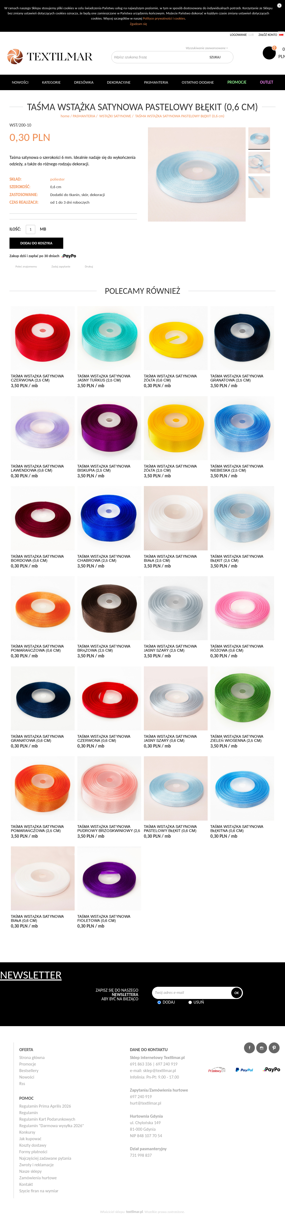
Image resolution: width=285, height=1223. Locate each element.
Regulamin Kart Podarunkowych (47, 1119)
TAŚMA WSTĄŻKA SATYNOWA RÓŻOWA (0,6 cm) (236, 648)
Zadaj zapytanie (61, 266)
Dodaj (169, 1002)
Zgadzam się (138, 24)
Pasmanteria (156, 82)
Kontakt (26, 1184)
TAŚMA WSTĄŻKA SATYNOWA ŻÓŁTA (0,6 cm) (170, 378)
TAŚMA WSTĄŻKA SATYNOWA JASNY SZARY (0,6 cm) (170, 739)
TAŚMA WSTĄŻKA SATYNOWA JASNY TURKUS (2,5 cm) (103, 378)
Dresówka (83, 82)
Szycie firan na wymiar (38, 1190)
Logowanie (238, 35)
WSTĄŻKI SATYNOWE (115, 116)
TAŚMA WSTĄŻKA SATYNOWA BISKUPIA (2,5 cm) (103, 468)
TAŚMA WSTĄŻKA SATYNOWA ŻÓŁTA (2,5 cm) (170, 468)
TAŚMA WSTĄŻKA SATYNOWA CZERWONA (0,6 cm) (103, 739)
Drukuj (89, 266)
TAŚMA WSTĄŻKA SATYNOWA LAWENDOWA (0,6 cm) (37, 468)
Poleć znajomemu (26, 266)
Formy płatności (33, 1151)
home (65, 116)
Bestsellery (29, 1070)
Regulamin (28, 1112)
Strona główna (32, 1057)
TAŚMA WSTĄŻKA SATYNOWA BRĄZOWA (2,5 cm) (103, 648)
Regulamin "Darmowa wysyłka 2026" (51, 1125)
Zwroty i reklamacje (36, 1164)
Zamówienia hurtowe (38, 1177)
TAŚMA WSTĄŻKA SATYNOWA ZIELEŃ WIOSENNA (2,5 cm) (236, 739)
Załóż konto (267, 35)
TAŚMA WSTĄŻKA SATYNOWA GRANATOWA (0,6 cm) (37, 739)
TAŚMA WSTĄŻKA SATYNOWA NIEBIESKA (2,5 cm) (236, 468)
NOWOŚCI (20, 82)
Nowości (26, 1077)
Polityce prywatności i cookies (164, 18)
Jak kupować (30, 1138)
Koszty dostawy (32, 1145)
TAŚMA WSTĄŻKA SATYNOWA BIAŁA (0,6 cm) (37, 919)
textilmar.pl (134, 1212)
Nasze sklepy (30, 1171)
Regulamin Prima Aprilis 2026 (45, 1106)
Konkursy (27, 1132)
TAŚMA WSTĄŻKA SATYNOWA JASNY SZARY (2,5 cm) (170, 648)
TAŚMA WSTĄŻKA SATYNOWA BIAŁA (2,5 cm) (170, 558)
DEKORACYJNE (119, 82)
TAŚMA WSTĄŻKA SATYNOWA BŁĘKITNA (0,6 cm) (236, 829)
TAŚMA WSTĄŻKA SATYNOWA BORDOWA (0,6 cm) (37, 558)
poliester (57, 179)
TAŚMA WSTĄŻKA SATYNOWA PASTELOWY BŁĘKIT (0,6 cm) (170, 829)
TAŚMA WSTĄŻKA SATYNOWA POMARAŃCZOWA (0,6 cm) (37, 648)
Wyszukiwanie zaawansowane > (207, 48)
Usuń (199, 1002)
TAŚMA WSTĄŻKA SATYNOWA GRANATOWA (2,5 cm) (236, 378)
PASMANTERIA (84, 116)
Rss (22, 1083)
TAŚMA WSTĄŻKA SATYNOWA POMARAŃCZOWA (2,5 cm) (37, 829)
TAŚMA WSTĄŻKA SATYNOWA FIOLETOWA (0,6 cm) (103, 919)
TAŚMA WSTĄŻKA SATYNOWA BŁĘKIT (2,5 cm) (236, 558)
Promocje (27, 1064)
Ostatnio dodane (198, 82)
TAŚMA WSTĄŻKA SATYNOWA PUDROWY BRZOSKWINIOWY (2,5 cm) (108, 831)
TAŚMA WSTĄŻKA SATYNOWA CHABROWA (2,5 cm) (103, 558)
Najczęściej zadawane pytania (45, 1158)
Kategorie (51, 82)
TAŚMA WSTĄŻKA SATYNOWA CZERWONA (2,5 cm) (37, 378)
